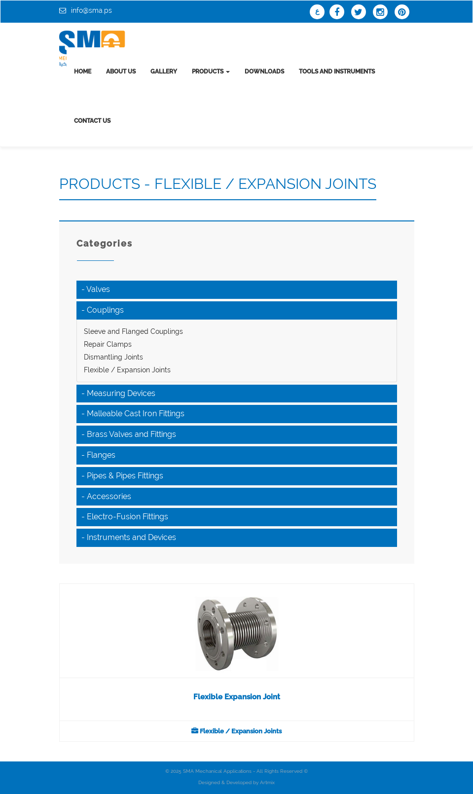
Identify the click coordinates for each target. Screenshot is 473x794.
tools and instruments (337, 71)
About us (121, 71)
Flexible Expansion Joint (236, 696)
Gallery (163, 71)
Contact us (92, 120)
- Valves (95, 289)
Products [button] (211, 71)
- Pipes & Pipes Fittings (122, 475)
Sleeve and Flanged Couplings (133, 331)
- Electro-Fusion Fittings (124, 516)
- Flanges (98, 455)
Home (82, 71)
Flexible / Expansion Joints (127, 370)
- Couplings (102, 310)
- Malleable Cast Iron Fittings (132, 413)
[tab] (236, 290)
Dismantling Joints (113, 357)
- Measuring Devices (118, 393)
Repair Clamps (108, 344)
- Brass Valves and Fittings (128, 434)
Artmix (267, 782)
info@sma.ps (91, 10)
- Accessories (106, 496)
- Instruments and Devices (128, 537)
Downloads (264, 71)
